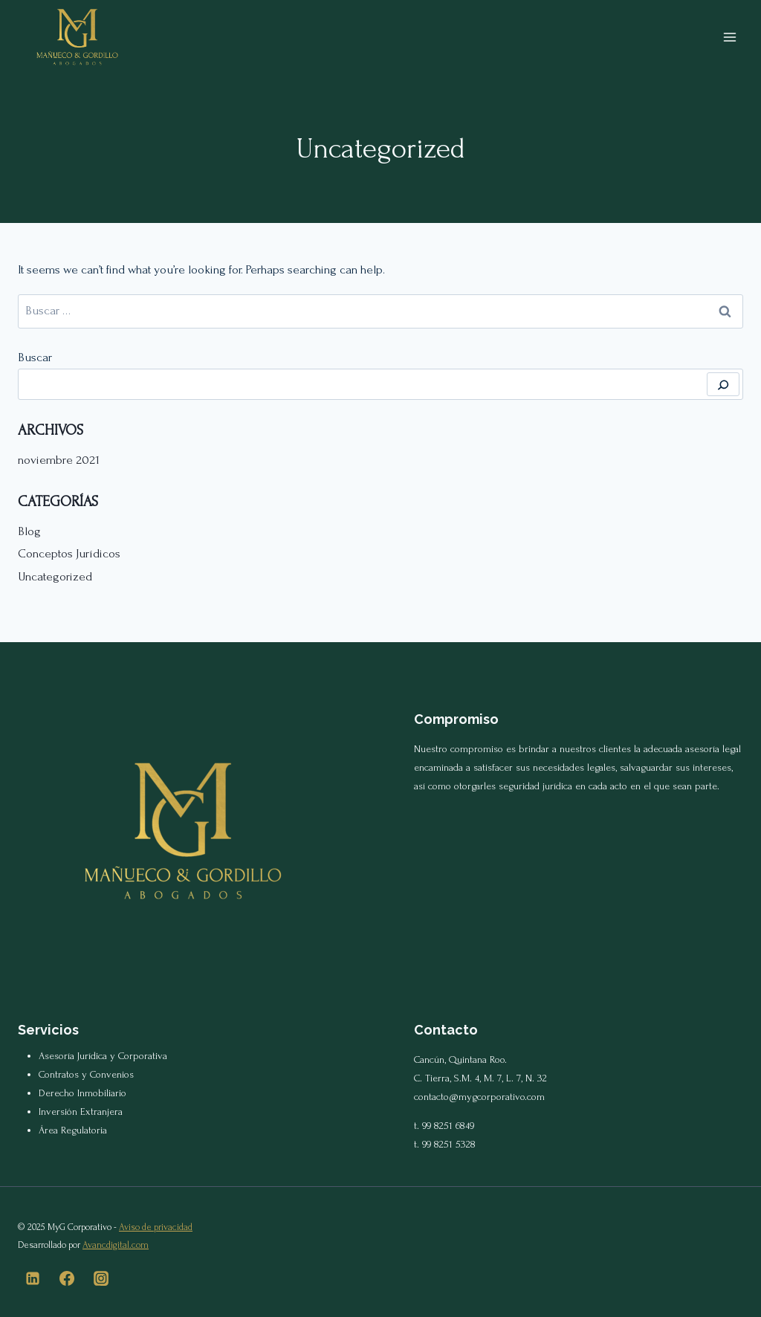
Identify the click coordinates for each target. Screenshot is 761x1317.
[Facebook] (67, 1278)
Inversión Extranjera (81, 1111)
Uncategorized (55, 576)
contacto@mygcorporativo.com (479, 1096)
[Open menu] (729, 36)
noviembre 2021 (59, 460)
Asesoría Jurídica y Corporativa (103, 1055)
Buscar (35, 357)
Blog (29, 531)
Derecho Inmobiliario (82, 1092)
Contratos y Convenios (86, 1074)
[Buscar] (723, 384)
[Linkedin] (33, 1278)
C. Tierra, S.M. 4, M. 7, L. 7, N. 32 (480, 1078)
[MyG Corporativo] (77, 37)
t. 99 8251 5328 (445, 1144)
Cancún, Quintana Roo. (460, 1059)
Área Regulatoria (73, 1130)
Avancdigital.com (115, 1245)
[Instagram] (101, 1278)
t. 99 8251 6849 (444, 1125)
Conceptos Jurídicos (69, 553)
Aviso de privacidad (155, 1227)
